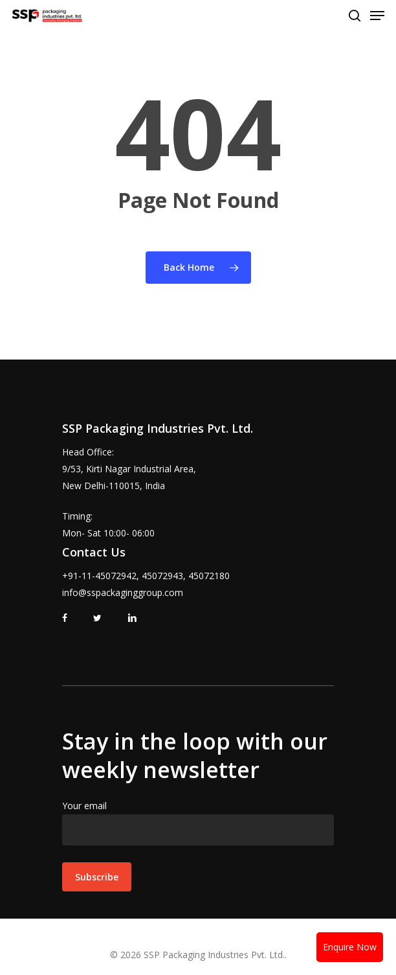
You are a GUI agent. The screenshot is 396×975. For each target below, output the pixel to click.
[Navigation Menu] (377, 15)
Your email (198, 822)
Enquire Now (350, 947)
